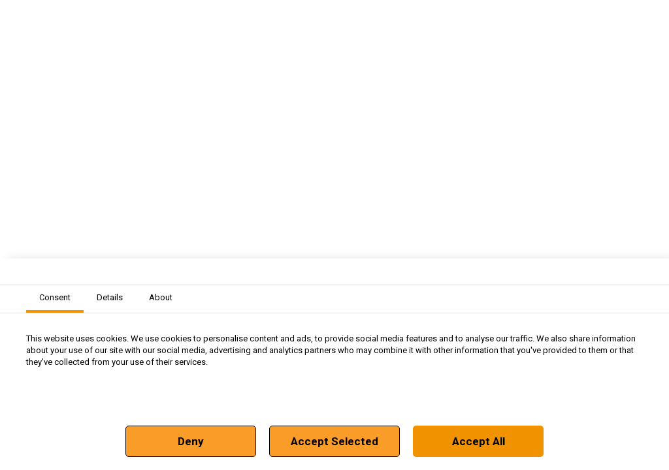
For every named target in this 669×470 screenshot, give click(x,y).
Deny (191, 441)
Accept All (478, 441)
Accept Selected (334, 441)
